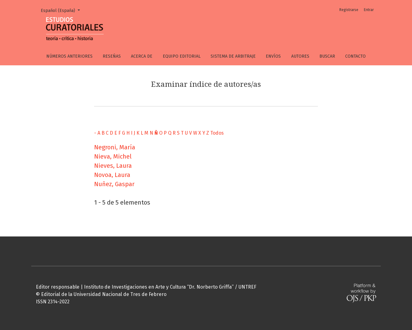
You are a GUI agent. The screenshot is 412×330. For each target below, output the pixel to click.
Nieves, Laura (113, 165)
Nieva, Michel (113, 156)
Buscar (327, 56)
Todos (217, 133)
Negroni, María (114, 147)
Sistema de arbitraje (233, 56)
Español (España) (62, 10)
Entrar (369, 10)
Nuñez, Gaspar (114, 184)
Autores (300, 56)
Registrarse (348, 10)
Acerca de (141, 56)
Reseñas (112, 56)
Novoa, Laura (112, 174)
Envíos (273, 56)
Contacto (355, 56)
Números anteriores (69, 56)
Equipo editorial (181, 56)
